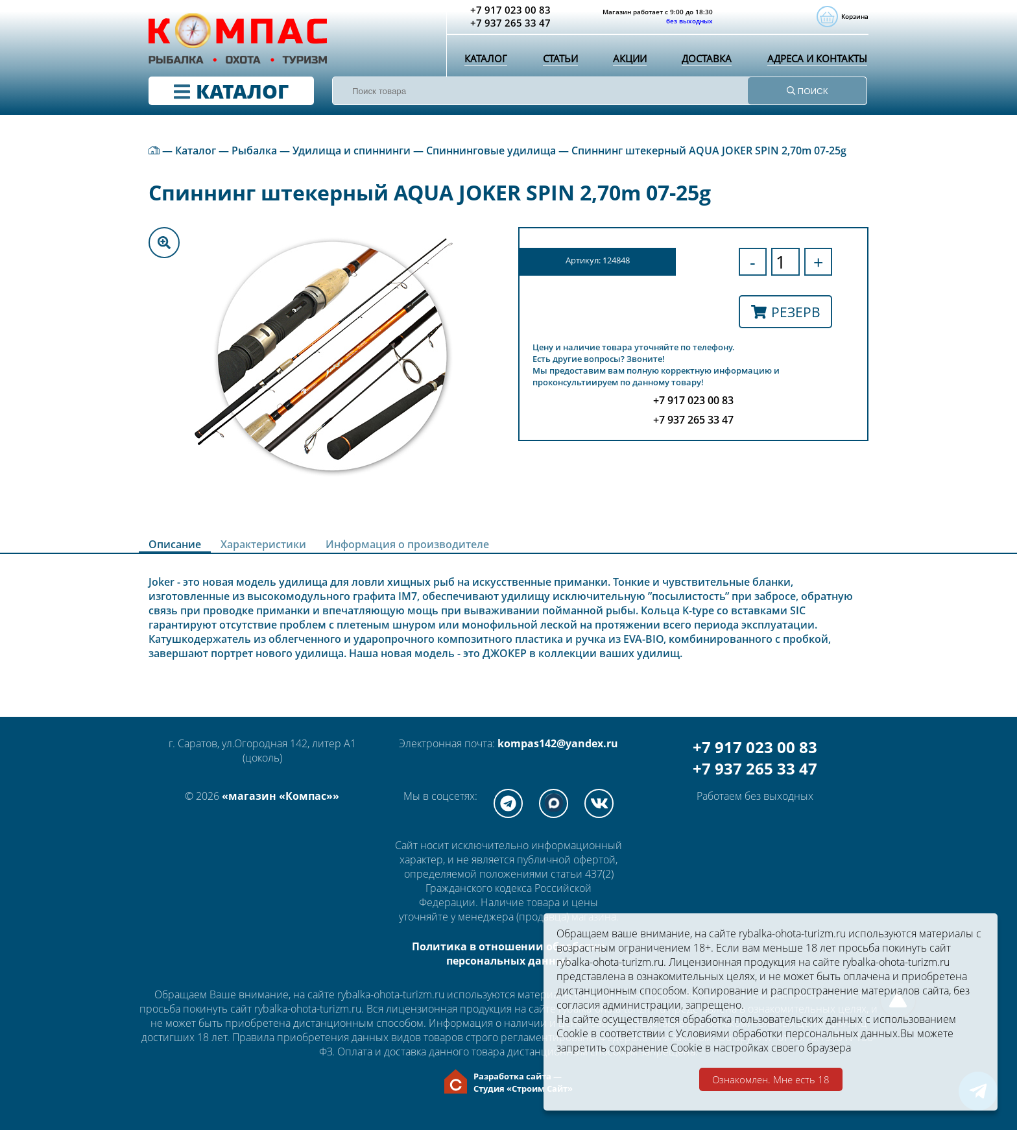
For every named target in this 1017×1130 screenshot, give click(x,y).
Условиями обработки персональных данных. (788, 1033)
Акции (626, 61)
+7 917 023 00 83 (755, 747)
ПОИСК (807, 91)
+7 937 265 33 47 (755, 768)
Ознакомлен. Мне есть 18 (771, 1079)
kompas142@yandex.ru (557, 743)
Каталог (485, 61)
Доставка (703, 61)
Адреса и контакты (814, 61)
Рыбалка (254, 150)
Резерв (785, 311)
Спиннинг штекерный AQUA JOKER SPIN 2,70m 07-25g (708, 150)
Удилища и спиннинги (352, 150)
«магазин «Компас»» (280, 796)
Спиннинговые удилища (491, 150)
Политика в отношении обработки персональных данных (508, 953)
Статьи (558, 61)
